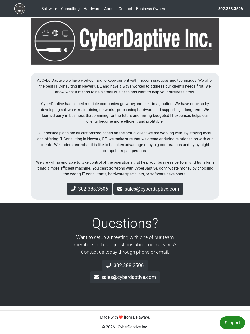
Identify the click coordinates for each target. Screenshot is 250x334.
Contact (125, 8)
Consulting (70, 8)
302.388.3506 (89, 189)
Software (49, 8)
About (109, 8)
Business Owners (151, 8)
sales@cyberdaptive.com (148, 189)
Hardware (91, 8)
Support (232, 322)
